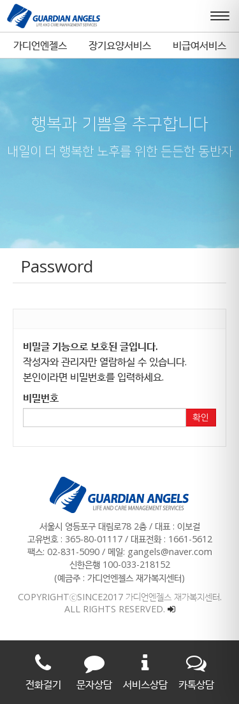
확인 (200, 417)
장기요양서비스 (120, 45)
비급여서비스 (199, 45)
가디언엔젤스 (40, 45)
